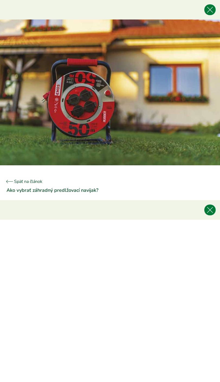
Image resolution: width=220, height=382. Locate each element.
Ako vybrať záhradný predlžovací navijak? (52, 190)
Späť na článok (24, 182)
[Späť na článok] (210, 9)
